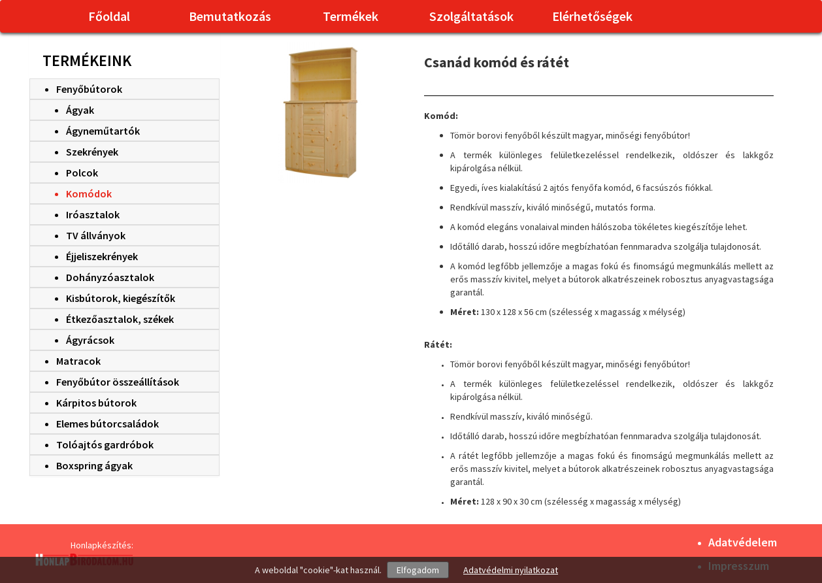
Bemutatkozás (230, 16)
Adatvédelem (742, 542)
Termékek (350, 16)
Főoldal (109, 16)
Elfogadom (418, 570)
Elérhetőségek (592, 16)
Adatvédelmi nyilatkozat (510, 570)
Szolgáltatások (471, 16)
